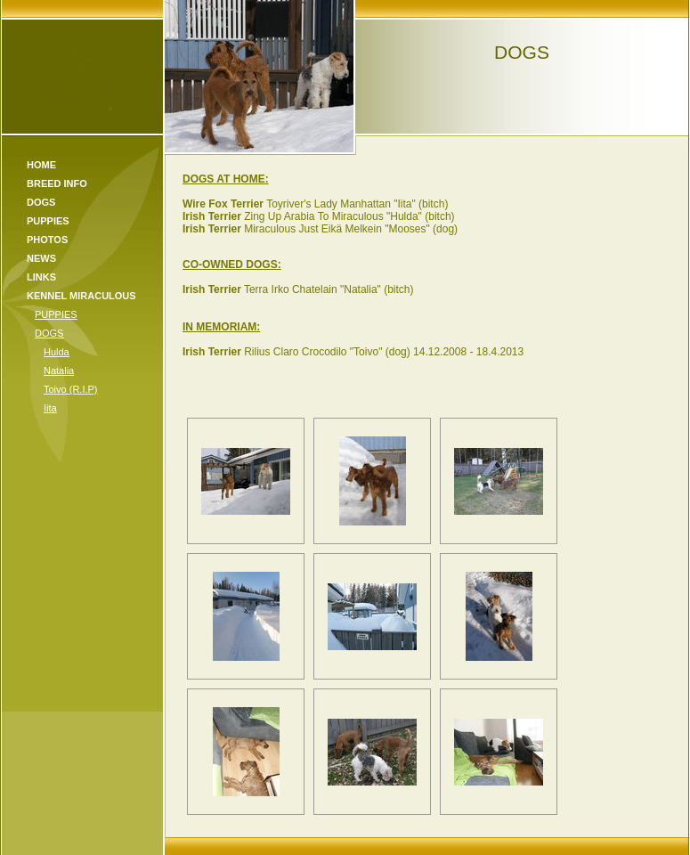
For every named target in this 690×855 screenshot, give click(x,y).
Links (41, 277)
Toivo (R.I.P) (71, 389)
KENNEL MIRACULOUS (81, 295)
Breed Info (57, 183)
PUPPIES (56, 314)
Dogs (41, 202)
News (41, 258)
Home (41, 164)
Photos (47, 239)
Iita (50, 408)
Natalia (59, 370)
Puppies (48, 221)
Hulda (56, 351)
